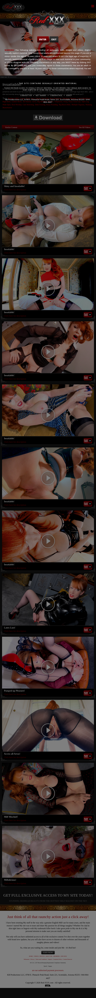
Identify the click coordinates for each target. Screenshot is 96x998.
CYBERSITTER (26, 95)
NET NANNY (41, 95)
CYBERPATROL (56, 95)
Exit (54, 39)
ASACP (69, 95)
